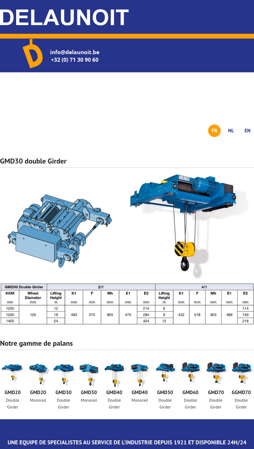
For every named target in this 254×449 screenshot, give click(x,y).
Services (143, 94)
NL (231, 130)
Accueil (18, 94)
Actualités (177, 94)
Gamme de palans (102, 94)
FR (214, 130)
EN (248, 130)
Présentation (54, 94)
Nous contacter (220, 94)
